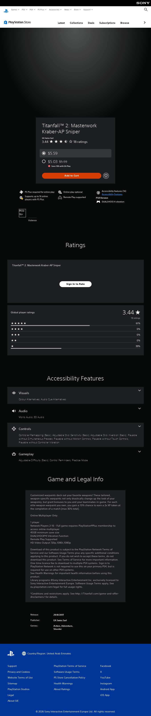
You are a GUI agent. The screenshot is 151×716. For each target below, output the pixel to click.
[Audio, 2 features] (75, 410)
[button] (112, 191)
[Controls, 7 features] (75, 431)
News (66, 9)
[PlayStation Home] (6, 9)
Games (14, 9)
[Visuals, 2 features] (75, 392)
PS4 (31, 9)
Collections (57, 19)
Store (76, 9)
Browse (106, 19)
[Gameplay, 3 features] (75, 453)
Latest (42, 19)
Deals (73, 19)
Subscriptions (89, 19)
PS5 (23, 9)
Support (86, 9)
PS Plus (41, 9)
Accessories (54, 9)
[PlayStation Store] (18, 19)
